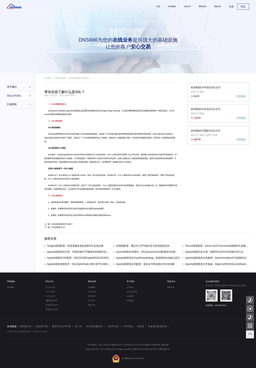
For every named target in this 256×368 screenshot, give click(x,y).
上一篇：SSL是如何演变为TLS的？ (58, 224)
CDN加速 (128, 326)
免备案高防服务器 (157, 326)
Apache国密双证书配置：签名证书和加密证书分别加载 (145, 264)
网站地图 (163, 349)
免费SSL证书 (116, 345)
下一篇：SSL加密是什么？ (55, 227)
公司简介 (130, 287)
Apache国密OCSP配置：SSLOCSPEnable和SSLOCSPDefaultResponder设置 (79, 257)
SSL (53, 104)
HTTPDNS (92, 292)
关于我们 (12, 86)
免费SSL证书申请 (61, 326)
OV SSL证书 (50, 292)
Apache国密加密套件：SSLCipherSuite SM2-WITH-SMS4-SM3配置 (79, 264)
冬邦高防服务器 (94, 326)
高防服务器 (25, 326)
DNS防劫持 (155, 345)
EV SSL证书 (50, 296)
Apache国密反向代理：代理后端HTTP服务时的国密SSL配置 (79, 251)
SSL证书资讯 (14, 95)
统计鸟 (78, 326)
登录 (243, 6)
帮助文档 (92, 281)
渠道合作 (171, 281)
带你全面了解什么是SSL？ (79, 78)
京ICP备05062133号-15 (149, 349)
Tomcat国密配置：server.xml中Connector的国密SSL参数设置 (217, 245)
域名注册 (91, 305)
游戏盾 (140, 326)
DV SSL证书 (50, 287)
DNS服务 (11, 281)
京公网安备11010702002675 (128, 358)
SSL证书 (49, 281)
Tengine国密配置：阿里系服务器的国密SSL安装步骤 (75, 245)
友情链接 (130, 301)
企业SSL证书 (128, 345)
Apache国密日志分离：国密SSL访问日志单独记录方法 (214, 251)
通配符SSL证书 (52, 301)
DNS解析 (10, 287)
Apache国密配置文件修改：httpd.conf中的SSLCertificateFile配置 (217, 264)
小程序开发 (113, 326)
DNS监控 (91, 296)
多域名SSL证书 (52, 305)
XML (169, 349)
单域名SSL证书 (52, 309)
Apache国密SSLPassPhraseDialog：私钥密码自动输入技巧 (148, 257)
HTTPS (138, 345)
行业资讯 (12, 104)
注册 (231, 6)
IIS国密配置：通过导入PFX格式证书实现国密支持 (142, 245)
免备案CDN (41, 326)
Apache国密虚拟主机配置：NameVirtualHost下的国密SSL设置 (217, 257)
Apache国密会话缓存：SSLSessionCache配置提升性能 (146, 251)
